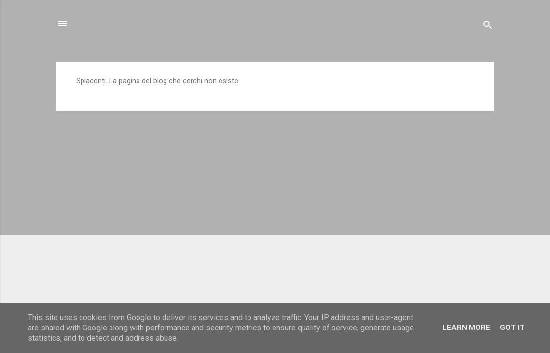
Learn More (466, 327)
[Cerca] (488, 27)
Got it (512, 327)
